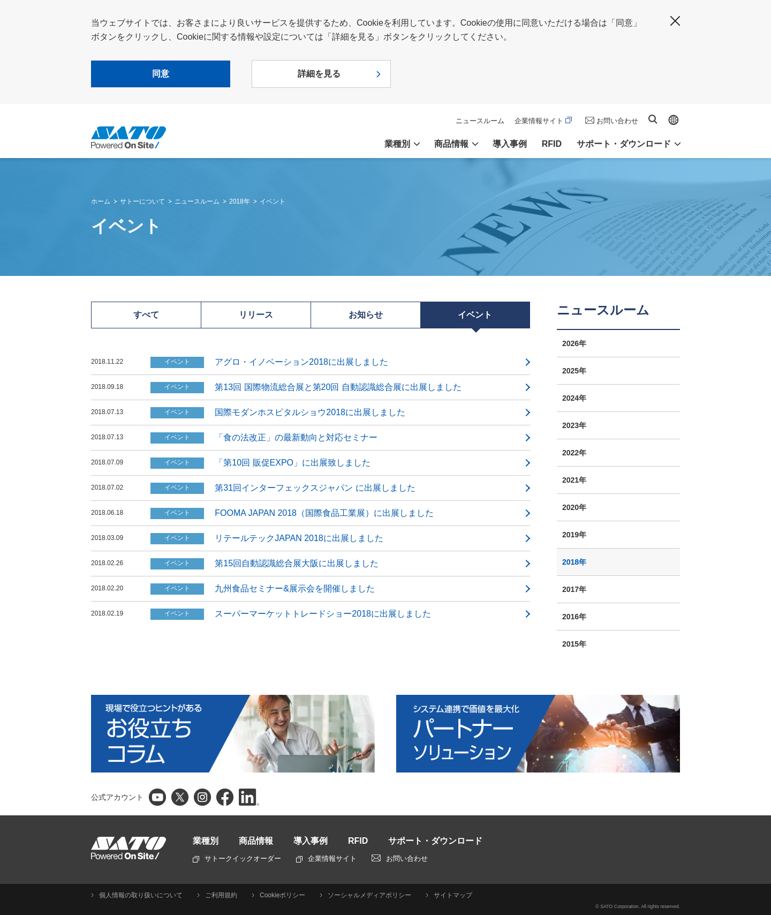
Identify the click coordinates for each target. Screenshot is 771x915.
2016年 (574, 616)
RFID (552, 143)
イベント (272, 201)
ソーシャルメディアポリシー (369, 895)
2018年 (239, 201)
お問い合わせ (617, 121)
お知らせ (366, 314)
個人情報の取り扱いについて (141, 895)
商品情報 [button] (451, 143)
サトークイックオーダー (237, 858)
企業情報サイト (543, 121)
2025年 (574, 370)
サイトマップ (453, 895)
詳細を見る (319, 73)
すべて (146, 314)
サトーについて (142, 201)
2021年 (574, 480)
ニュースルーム (480, 121)
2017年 (574, 589)
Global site (673, 120)
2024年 (574, 398)
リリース (256, 314)
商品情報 (256, 840)
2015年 (574, 644)
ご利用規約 (221, 895)
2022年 (574, 452)
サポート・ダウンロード (435, 840)
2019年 (574, 534)
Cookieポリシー (282, 895)
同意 (160, 73)
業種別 (205, 840)
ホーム (100, 201)
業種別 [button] (397, 143)
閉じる (675, 21)
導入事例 (510, 143)
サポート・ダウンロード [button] (624, 143)
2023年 (574, 425)
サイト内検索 (652, 119)
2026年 (574, 343)
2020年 (574, 507)
